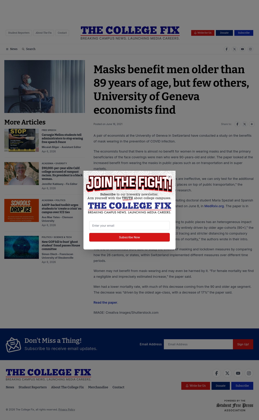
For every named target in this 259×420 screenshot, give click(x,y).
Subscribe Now (129, 237)
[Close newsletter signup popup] (169, 177)
